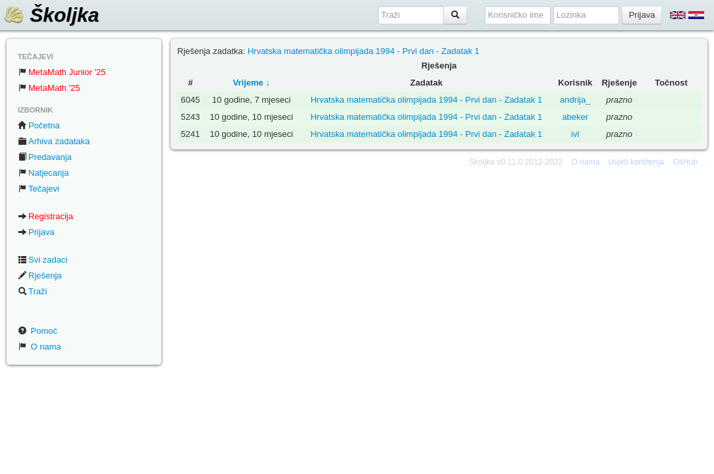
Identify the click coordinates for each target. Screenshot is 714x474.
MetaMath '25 (49, 88)
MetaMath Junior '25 (61, 72)
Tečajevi (38, 189)
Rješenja (40, 275)
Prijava (36, 232)
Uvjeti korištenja (637, 162)
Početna (39, 125)
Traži (32, 291)
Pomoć (37, 331)
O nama (39, 347)
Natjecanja (43, 173)
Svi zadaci (42, 260)
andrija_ (575, 100)
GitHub (685, 162)
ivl (575, 134)
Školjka (51, 15)
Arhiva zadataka (54, 141)
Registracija (45, 216)
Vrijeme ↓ (251, 83)
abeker (575, 117)
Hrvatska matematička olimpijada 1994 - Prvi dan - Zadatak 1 (364, 51)
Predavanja (45, 157)
